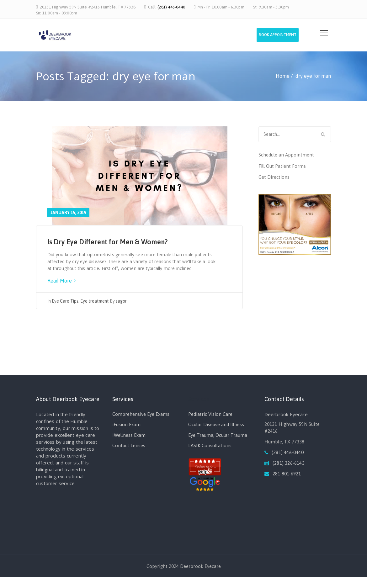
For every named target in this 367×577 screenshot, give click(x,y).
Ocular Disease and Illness (216, 424)
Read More (61, 280)
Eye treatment (94, 301)
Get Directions (274, 177)
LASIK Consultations (209, 445)
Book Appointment (283, 36)
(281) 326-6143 (289, 463)
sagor (121, 301)
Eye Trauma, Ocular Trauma (217, 435)
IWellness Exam (129, 435)
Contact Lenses (128, 445)
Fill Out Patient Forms (282, 166)
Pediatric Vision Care (210, 414)
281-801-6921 (287, 473)
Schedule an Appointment (286, 154)
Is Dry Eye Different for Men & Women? (107, 242)
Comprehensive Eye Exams (140, 414)
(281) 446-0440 (171, 7)
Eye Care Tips (65, 301)
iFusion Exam (126, 424)
